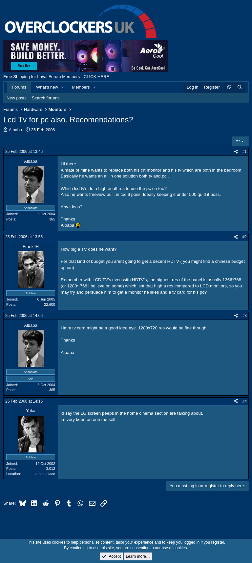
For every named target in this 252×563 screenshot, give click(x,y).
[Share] (236, 152)
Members (81, 87)
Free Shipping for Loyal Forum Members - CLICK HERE (56, 76)
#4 (244, 401)
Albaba (15, 129)
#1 (244, 151)
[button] (63, 87)
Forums (19, 87)
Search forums (46, 97)
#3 (244, 315)
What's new (47, 87)
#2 (244, 237)
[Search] (239, 87)
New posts (17, 97)
